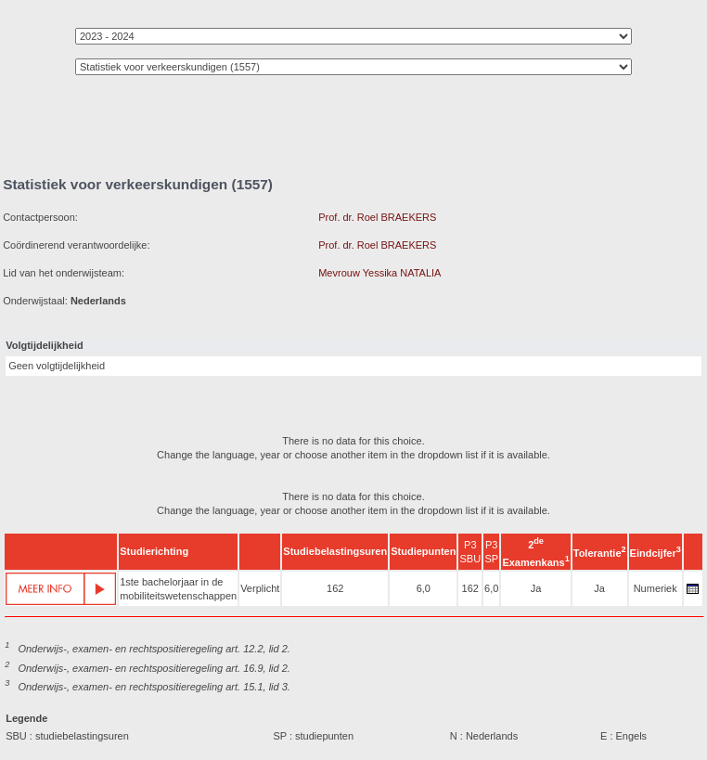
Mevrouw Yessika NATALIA (379, 272)
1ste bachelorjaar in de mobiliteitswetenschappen (178, 588)
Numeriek (655, 588)
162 (335, 588)
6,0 (424, 588)
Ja (536, 588)
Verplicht (259, 588)
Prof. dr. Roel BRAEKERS (377, 217)
